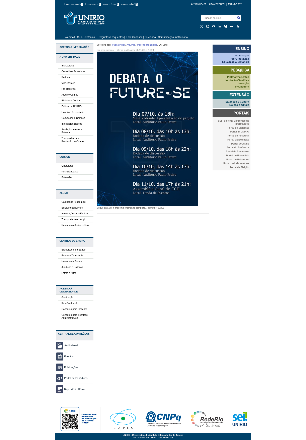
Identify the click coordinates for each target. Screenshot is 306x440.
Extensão (67, 177)
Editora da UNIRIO (72, 106)
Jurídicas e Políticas (72, 267)
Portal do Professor (238, 147)
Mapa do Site (235, 4)
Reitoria (66, 77)
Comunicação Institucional (173, 37)
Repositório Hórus (70, 389)
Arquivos (131, 45)
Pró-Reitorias (69, 89)
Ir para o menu (93, 4)
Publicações (67, 367)
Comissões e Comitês (73, 118)
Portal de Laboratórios (236, 163)
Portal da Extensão (238, 139)
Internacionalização (72, 123)
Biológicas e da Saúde (73, 249)
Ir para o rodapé (129, 4)
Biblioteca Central (71, 100)
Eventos (65, 356)
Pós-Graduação (70, 171)
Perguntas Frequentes (111, 37)
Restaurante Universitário (75, 225)
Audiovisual (71, 345)
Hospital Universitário (73, 112)
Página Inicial (118, 45)
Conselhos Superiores (73, 71)
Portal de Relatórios (237, 159)
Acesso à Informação (74, 47)
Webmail (70, 37)
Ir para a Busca (111, 4)
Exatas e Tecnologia (72, 255)
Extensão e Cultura (237, 101)
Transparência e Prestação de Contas (73, 140)
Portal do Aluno (240, 143)
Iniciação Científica (237, 80)
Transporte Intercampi (73, 219)
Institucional (68, 65)
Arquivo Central (70, 94)
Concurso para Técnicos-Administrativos (75, 316)
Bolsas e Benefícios (72, 207)
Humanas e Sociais (72, 261)
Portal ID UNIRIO (239, 131)
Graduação (67, 165)
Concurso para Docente (74, 309)
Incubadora (242, 86)
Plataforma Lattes (238, 76)
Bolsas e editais (239, 104)
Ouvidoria (150, 37)
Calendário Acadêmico (74, 202)
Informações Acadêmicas (75, 213)
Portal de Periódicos (71, 378)
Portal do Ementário (237, 155)
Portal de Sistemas (238, 127)
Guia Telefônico (86, 37)
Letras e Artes (69, 273)
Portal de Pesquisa (238, 135)
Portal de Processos (237, 151)
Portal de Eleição (239, 167)
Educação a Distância (235, 61)
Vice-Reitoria (68, 83)
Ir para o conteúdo (73, 4)
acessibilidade (198, 4)
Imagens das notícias (147, 45)
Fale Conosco (134, 37)
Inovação (243, 83)
